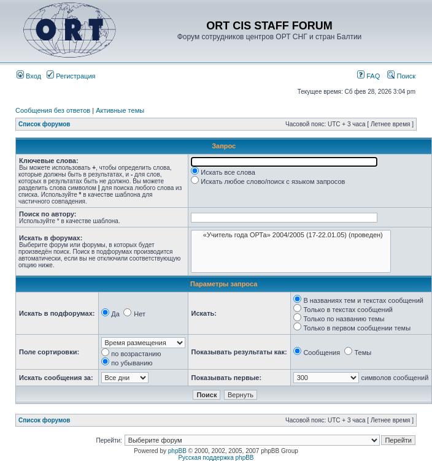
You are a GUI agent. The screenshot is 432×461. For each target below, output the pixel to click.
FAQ (368, 76)
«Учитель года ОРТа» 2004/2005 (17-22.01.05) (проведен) (291, 235)
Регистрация (71, 76)
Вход (29, 76)
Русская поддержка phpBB (215, 457)
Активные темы (120, 110)
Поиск (401, 76)
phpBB (177, 451)
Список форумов (44, 124)
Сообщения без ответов (52, 110)
